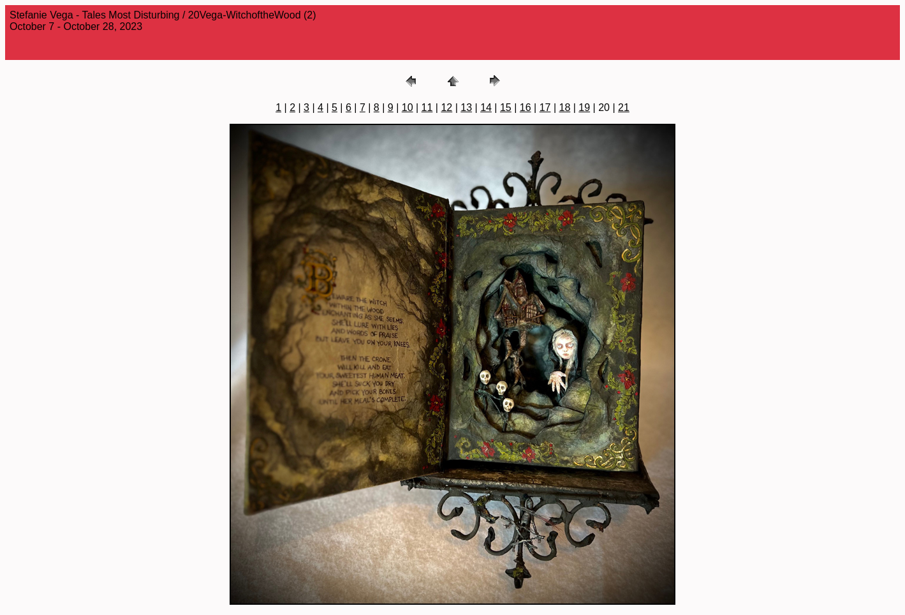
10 (407, 107)
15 (505, 107)
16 (525, 107)
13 (466, 107)
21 (623, 107)
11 (427, 107)
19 (584, 107)
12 (446, 107)
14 (486, 107)
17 (545, 107)
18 (565, 107)
